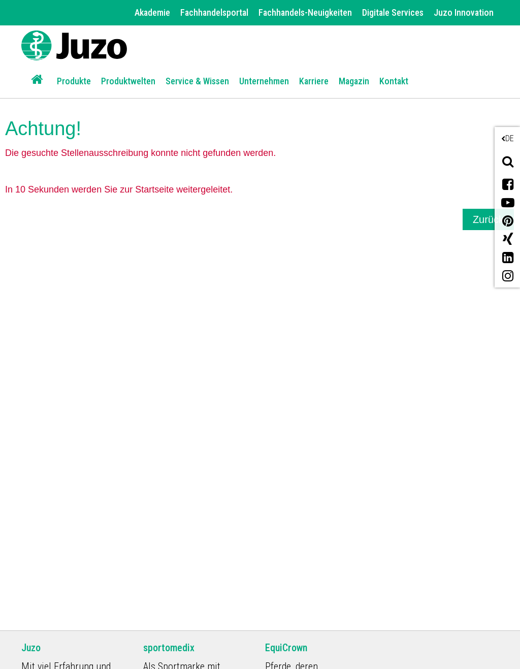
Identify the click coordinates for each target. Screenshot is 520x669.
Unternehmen (264, 81)
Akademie (152, 12)
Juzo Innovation (464, 12)
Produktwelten (128, 81)
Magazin (354, 81)
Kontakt (393, 81)
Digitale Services (393, 12)
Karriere (314, 81)
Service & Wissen (197, 81)
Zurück (488, 219)
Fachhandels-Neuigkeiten (305, 12)
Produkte (74, 81)
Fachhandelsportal (214, 12)
